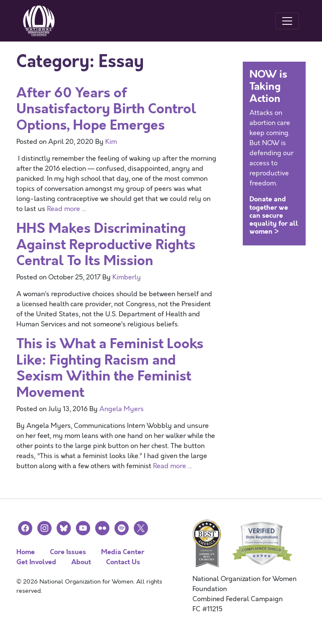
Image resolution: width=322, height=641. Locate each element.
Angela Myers (121, 409)
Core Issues (68, 552)
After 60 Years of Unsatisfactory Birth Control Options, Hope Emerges (106, 109)
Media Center (122, 552)
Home (25, 552)
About (81, 562)
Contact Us (123, 562)
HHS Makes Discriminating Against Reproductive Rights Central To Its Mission (105, 244)
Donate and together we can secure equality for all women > (273, 215)
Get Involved (36, 562)
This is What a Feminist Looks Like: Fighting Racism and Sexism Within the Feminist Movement (109, 367)
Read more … (66, 209)
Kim (111, 141)
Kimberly (126, 277)
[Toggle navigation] (287, 21)
